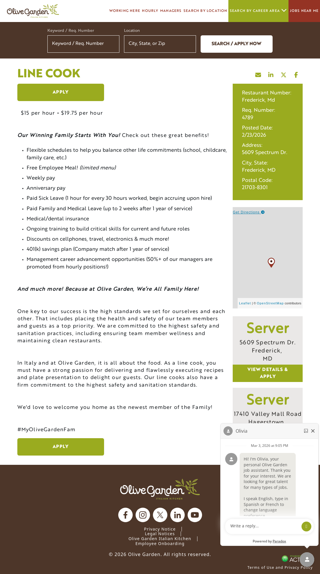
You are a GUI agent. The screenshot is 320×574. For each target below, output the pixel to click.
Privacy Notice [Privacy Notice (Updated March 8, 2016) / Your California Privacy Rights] (160, 529)
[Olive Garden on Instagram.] (143, 515)
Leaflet (245, 303)
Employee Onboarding (159, 543)
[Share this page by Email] (258, 73)
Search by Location (205, 11)
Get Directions (249, 212)
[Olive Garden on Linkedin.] (177, 515)
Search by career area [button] (258, 11)
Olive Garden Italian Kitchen (159, 538)
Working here (124, 11)
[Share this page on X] (283, 73)
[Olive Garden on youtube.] (195, 515)
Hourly (150, 11)
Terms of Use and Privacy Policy (280, 567)
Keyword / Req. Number (70, 31)
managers (171, 11)
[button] (187, 44)
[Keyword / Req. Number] (83, 44)
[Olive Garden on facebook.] (125, 515)
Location (132, 31)
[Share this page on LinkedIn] (271, 73)
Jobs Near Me (304, 11)
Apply (61, 92)
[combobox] (160, 44)
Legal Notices (160, 533)
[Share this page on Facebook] (296, 73)
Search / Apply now (236, 44)
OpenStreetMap (270, 303)
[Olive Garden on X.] (160, 515)
